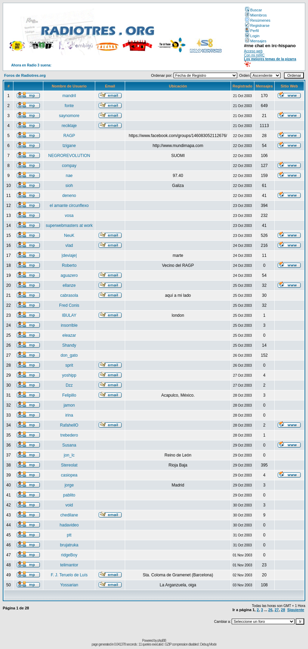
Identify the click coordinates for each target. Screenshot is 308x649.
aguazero (69, 275)
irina (69, 415)
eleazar (69, 335)
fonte (69, 105)
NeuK (69, 235)
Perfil (252, 31)
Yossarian (69, 585)
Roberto (69, 265)
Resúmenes (258, 20)
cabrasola (69, 295)
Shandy (69, 345)
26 (270, 610)
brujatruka (69, 545)
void (69, 505)
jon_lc (69, 455)
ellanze (69, 285)
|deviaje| (69, 255)
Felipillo (69, 395)
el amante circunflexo (69, 205)
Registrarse (257, 25)
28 (283, 610)
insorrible (69, 325)
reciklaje (69, 125)
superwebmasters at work (69, 225)
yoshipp (69, 375)
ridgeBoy (69, 555)
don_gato (69, 355)
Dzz (69, 385)
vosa (69, 215)
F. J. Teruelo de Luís (69, 575)
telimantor (69, 565)
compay (69, 165)
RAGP (69, 135)
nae (69, 175)
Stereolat (69, 465)
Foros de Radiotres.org (25, 75)
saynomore (69, 115)
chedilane (69, 515)
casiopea (69, 475)
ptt (69, 535)
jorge (69, 485)
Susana (69, 445)
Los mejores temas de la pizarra (270, 59)
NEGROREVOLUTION (69, 155)
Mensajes (255, 41)
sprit (69, 365)
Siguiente (295, 610)
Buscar (253, 10)
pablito (69, 495)
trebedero (69, 435)
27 (277, 610)
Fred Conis (69, 305)
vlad (69, 245)
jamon (69, 405)
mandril (69, 95)
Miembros (256, 15)
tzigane (69, 145)
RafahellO (69, 425)
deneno (69, 195)
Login (252, 36)
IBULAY (69, 315)
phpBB (161, 640)
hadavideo (69, 525)
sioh (69, 185)
